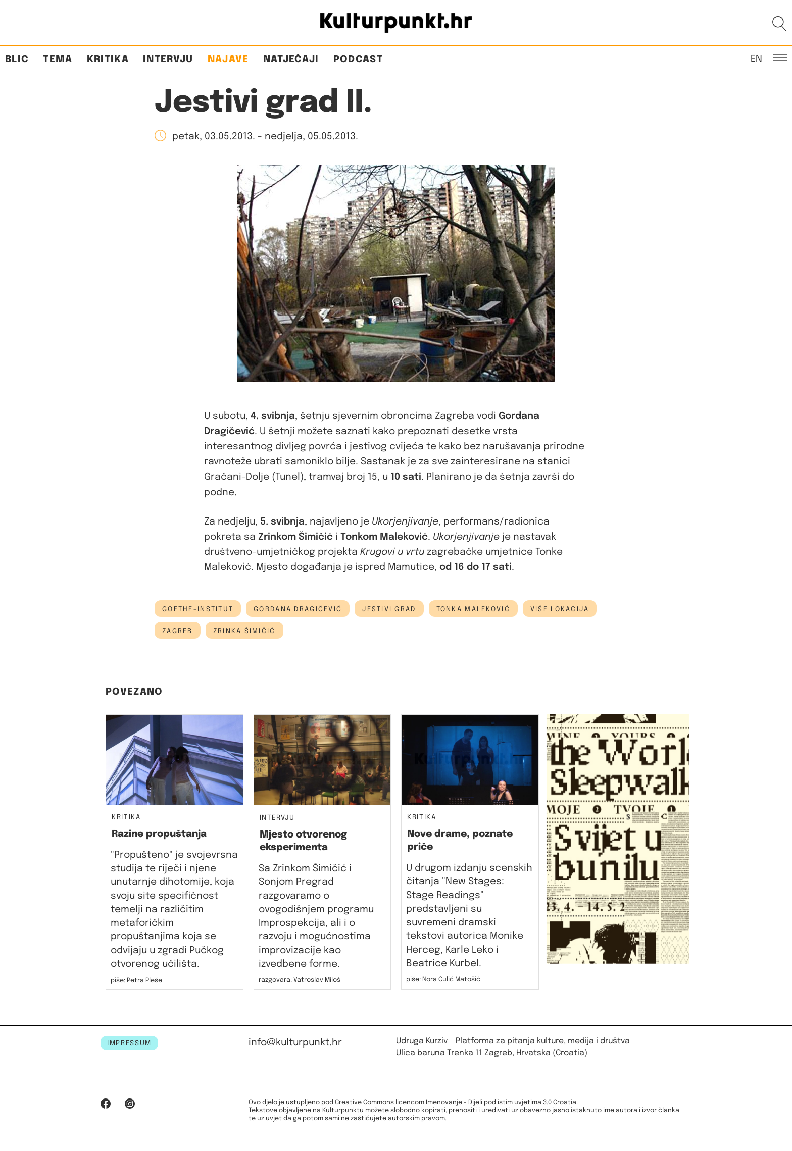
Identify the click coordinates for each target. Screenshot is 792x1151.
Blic (17, 59)
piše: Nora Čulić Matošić (443, 979)
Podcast (358, 59)
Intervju (168, 59)
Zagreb (177, 631)
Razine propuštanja (159, 834)
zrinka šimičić (244, 631)
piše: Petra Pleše (136, 980)
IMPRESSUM (129, 1043)
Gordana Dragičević (298, 609)
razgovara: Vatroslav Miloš (299, 980)
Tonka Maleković (473, 609)
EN (756, 58)
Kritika (108, 59)
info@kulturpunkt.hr (295, 1043)
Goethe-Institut (197, 609)
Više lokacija (559, 609)
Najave (228, 59)
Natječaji (291, 59)
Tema (57, 59)
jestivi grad (389, 609)
